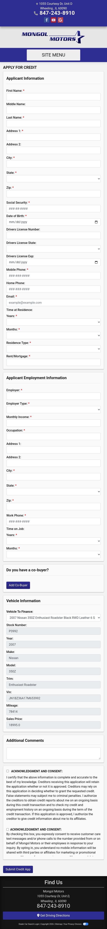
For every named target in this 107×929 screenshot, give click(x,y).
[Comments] (53, 753)
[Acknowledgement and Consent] (7, 771)
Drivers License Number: (23, 229)
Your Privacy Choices (76, 924)
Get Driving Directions (53, 915)
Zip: (9, 187)
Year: (9, 638)
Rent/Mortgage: (17, 356)
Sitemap (58, 924)
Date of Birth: (15, 216)
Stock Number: (16, 625)
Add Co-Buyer (18, 585)
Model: (11, 665)
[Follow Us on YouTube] (53, 20)
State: (10, 173)
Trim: (9, 679)
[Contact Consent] (7, 829)
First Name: (14, 91)
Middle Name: (15, 104)
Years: (10, 316)
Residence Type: (17, 343)
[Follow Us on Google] (60, 20)
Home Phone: (15, 283)
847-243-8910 (57, 13)
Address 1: (13, 131)
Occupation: (14, 430)
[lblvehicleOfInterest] (53, 617)
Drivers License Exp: (20, 256)
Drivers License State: (21, 243)
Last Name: (14, 117)
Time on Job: (15, 529)
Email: (10, 296)
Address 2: (13, 144)
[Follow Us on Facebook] (46, 20)
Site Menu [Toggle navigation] (53, 55)
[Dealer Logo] (53, 37)
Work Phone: (15, 515)
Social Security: (17, 202)
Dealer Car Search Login (29, 924)
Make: (10, 652)
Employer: (13, 390)
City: (9, 158)
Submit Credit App (18, 869)
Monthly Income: (17, 417)
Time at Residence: (19, 310)
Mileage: (12, 705)
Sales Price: (14, 719)
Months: (12, 329)
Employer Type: (16, 403)
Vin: (9, 692)
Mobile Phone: (16, 269)
